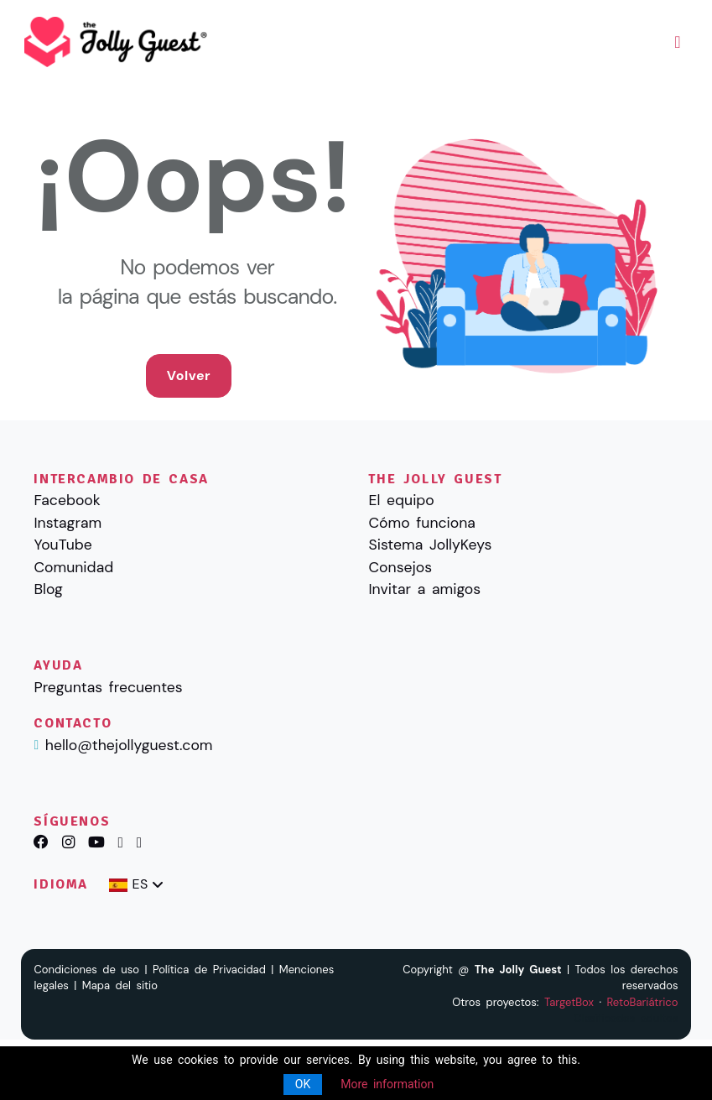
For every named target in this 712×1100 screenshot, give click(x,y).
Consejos (400, 567)
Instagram (67, 523)
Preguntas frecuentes (108, 687)
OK (302, 1084)
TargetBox (569, 1002)
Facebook (67, 500)
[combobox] (136, 885)
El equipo (401, 500)
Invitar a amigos (424, 589)
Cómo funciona (421, 523)
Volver (188, 375)
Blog (48, 589)
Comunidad (73, 567)
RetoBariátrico (642, 1002)
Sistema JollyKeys (429, 544)
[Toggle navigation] (677, 42)
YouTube (62, 544)
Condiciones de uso (86, 969)
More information (387, 1084)
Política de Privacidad (209, 969)
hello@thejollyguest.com (129, 745)
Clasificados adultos (626, 1018)
